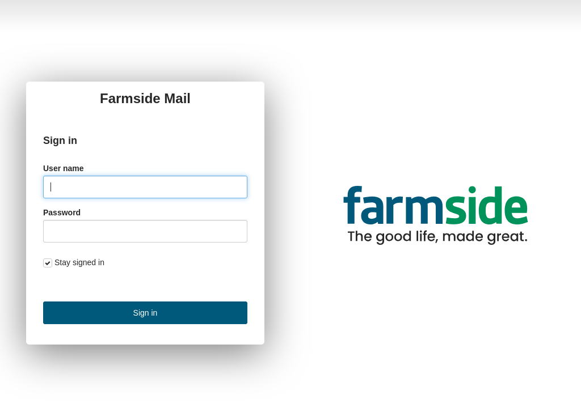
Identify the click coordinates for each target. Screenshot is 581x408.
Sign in (145, 312)
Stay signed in (79, 262)
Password (62, 212)
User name (63, 168)
